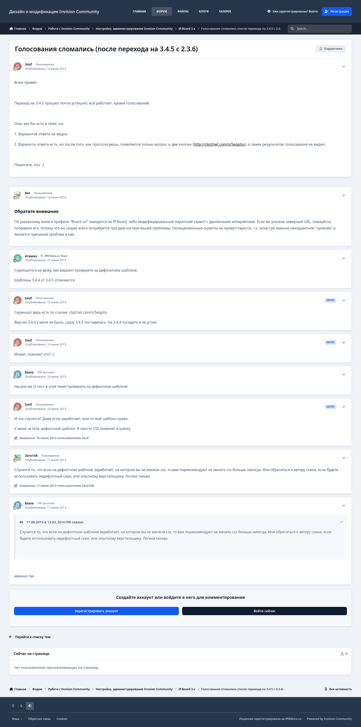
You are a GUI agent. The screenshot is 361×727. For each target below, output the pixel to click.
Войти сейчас (265, 611)
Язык (17, 719)
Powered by (329, 719)
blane (29, 372)
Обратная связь (39, 719)
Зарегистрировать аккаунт (96, 611)
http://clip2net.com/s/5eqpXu (219, 144)
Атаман (31, 256)
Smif (28, 64)
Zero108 (31, 456)
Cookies (62, 719)
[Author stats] (343, 66)
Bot (27, 193)
